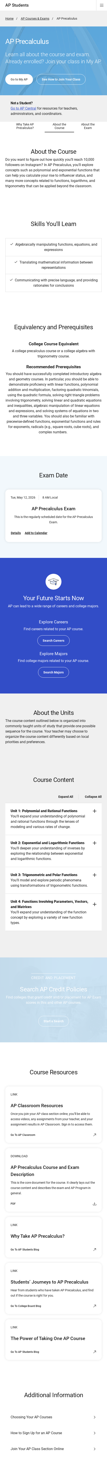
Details (16, 533)
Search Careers (53, 640)
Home (9, 18)
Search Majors (53, 672)
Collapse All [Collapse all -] (93, 796)
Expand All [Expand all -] (65, 796)
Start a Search (54, 1021)
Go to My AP (19, 79)
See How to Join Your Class (61, 79)
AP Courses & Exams (35, 18)
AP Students (17, 5)
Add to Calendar (36, 533)
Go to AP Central (23, 108)
